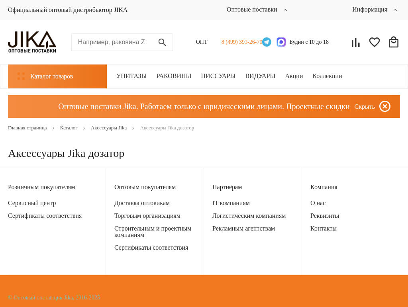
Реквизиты (324, 215)
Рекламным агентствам (243, 228)
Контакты (323, 228)
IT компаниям (231, 202)
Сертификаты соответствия (45, 215)
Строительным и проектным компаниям (152, 231)
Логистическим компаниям (249, 215)
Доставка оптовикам (142, 202)
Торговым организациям (147, 215)
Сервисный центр (32, 202)
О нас (318, 202)
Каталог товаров (45, 76)
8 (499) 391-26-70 (240, 42)
